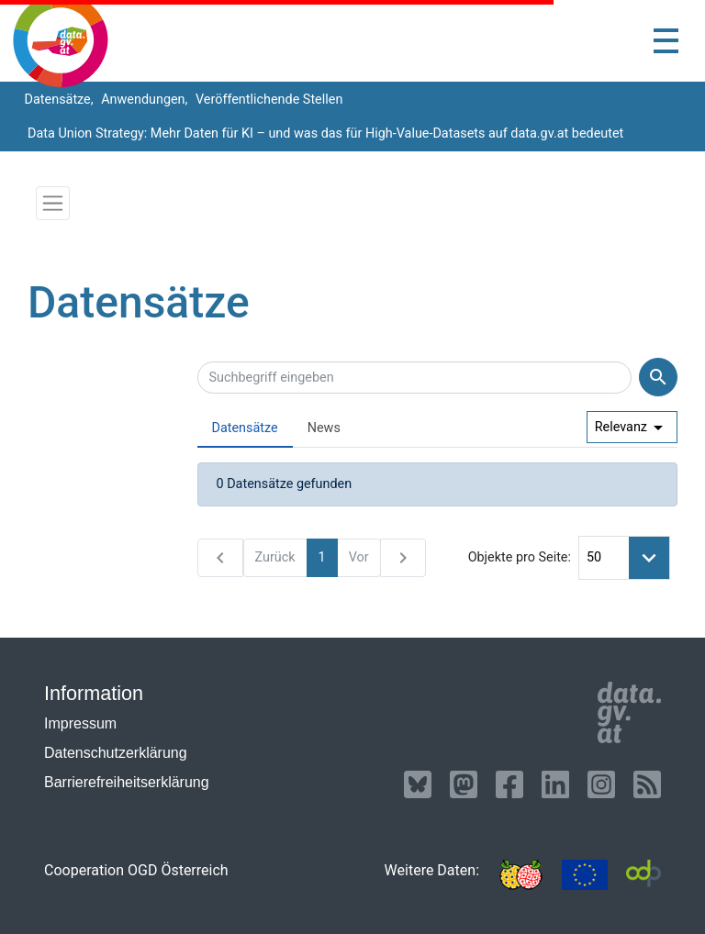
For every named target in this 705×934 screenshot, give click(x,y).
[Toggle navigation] (666, 41)
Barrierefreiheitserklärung (126, 782)
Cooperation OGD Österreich (136, 870)
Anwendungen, (143, 99)
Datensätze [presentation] (245, 428)
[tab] (245, 429)
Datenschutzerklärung (115, 753)
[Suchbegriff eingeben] (414, 378)
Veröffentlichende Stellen (267, 99)
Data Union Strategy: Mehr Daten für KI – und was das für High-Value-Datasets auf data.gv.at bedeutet (325, 133)
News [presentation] (324, 428)
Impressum (80, 723)
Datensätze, (57, 99)
